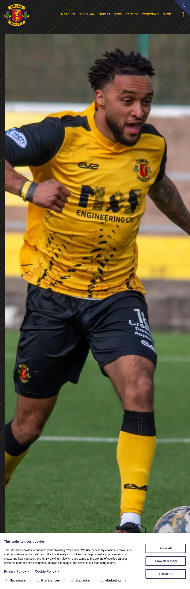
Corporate (151, 14)
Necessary (15, 580)
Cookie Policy (47, 571)
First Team (87, 14)
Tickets (104, 14)
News (118, 14)
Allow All (166, 548)
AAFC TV (132, 14)
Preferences (48, 580)
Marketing (111, 580)
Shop (167, 14)
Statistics (80, 580)
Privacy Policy (16, 571)
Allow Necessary (165, 561)
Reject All (165, 573)
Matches (68, 14)
